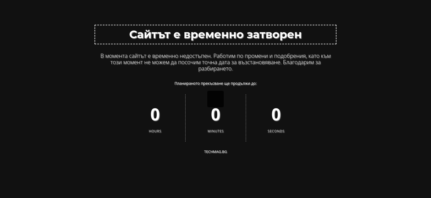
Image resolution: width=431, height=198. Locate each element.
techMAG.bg (215, 151)
